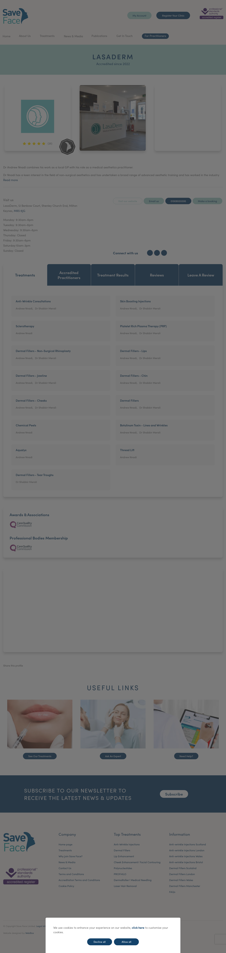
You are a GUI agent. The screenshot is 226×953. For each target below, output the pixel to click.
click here (138, 928)
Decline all (100, 941)
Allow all (126, 941)
